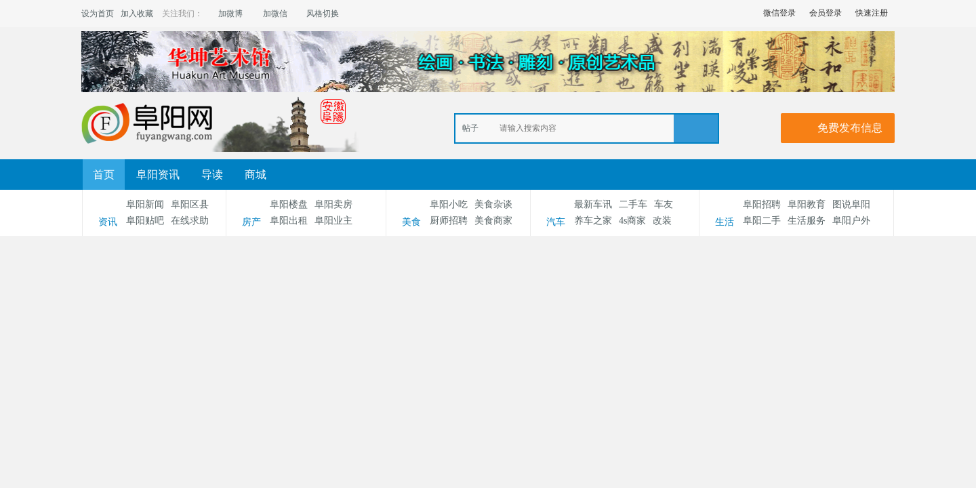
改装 (662, 221)
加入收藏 (137, 13)
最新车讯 (593, 204)
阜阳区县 (190, 204)
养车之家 (593, 221)
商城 (255, 174)
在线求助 (190, 221)
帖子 (470, 128)
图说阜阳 (851, 204)
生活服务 (807, 221)
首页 (104, 174)
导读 (212, 174)
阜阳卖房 (333, 204)
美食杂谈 (493, 204)
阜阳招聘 (762, 204)
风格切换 (322, 13)
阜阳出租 (289, 221)
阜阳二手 (762, 221)
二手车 (633, 204)
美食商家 (493, 221)
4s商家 (632, 221)
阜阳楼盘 (289, 204)
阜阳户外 (851, 221)
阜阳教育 (807, 204)
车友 (663, 204)
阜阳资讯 (158, 174)
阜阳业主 (333, 221)
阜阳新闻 (145, 204)
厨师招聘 (449, 221)
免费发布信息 (849, 128)
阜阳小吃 (449, 204)
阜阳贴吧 (145, 221)
